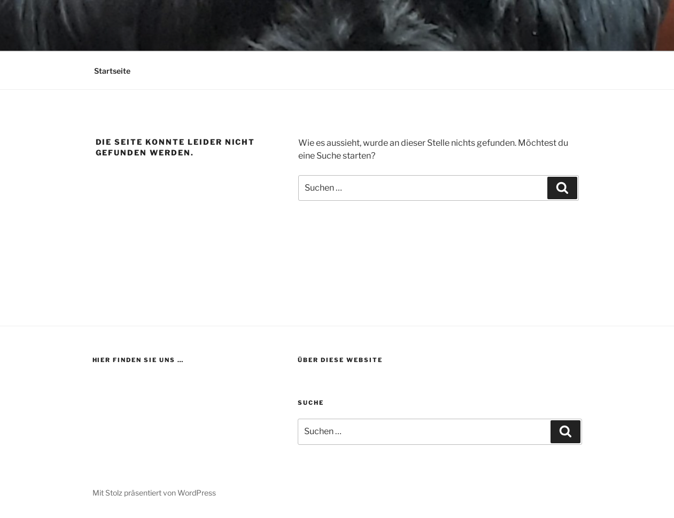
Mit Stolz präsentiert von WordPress (154, 492)
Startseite (112, 70)
